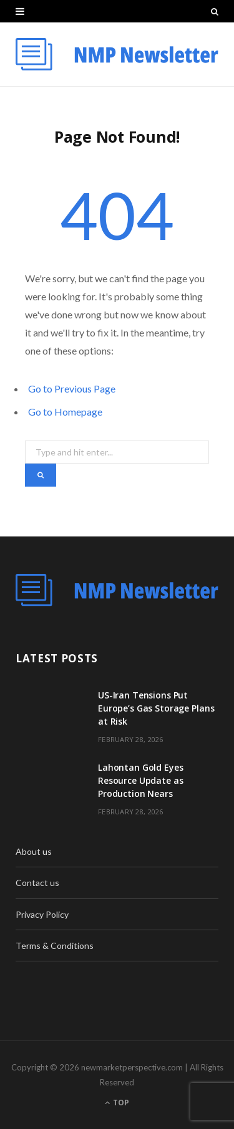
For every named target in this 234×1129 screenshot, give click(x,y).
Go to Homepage (65, 411)
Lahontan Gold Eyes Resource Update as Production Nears (140, 780)
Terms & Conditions (55, 945)
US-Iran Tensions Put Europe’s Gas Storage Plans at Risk (156, 708)
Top (117, 1102)
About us (34, 851)
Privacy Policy (42, 914)
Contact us (37, 882)
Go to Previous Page (71, 388)
